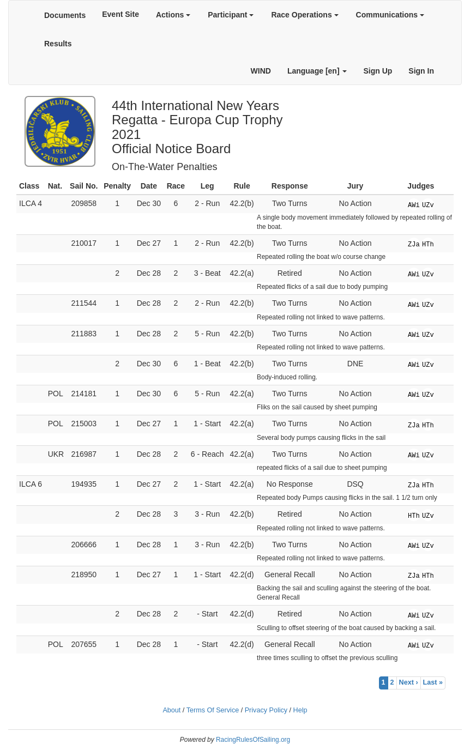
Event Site (120, 14)
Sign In (421, 70)
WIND (261, 70)
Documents (65, 15)
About (171, 710)
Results (58, 43)
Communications (390, 14)
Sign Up (377, 70)
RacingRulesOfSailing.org (253, 739)
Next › (408, 682)
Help (300, 710)
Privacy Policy (266, 710)
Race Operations (304, 14)
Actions (173, 14)
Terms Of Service (212, 710)
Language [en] (317, 70)
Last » (433, 682)
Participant (231, 14)
